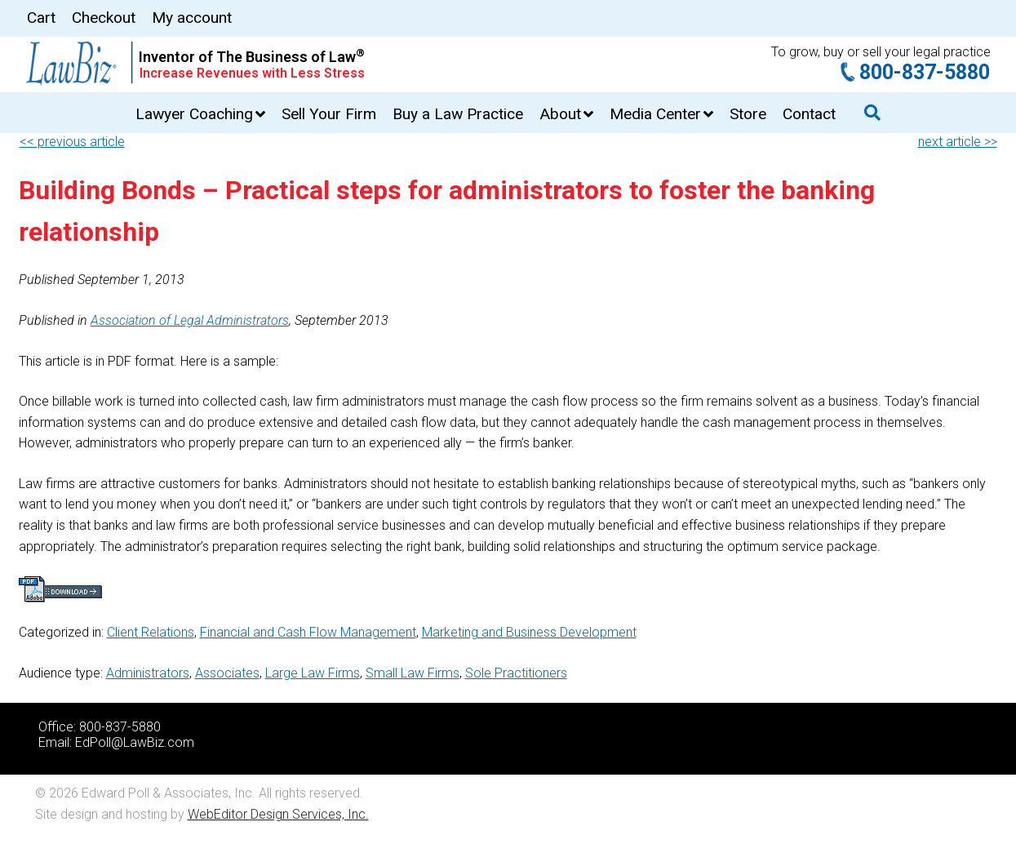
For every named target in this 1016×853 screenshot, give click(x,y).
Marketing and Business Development (529, 632)
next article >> (957, 141)
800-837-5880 (924, 72)
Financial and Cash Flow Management (308, 632)
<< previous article (72, 141)
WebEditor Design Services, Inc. (278, 814)
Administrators (147, 673)
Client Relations (150, 632)
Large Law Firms (312, 673)
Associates (227, 673)
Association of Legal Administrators (190, 320)
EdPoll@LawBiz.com (134, 742)
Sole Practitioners (516, 673)
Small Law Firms (412, 673)
